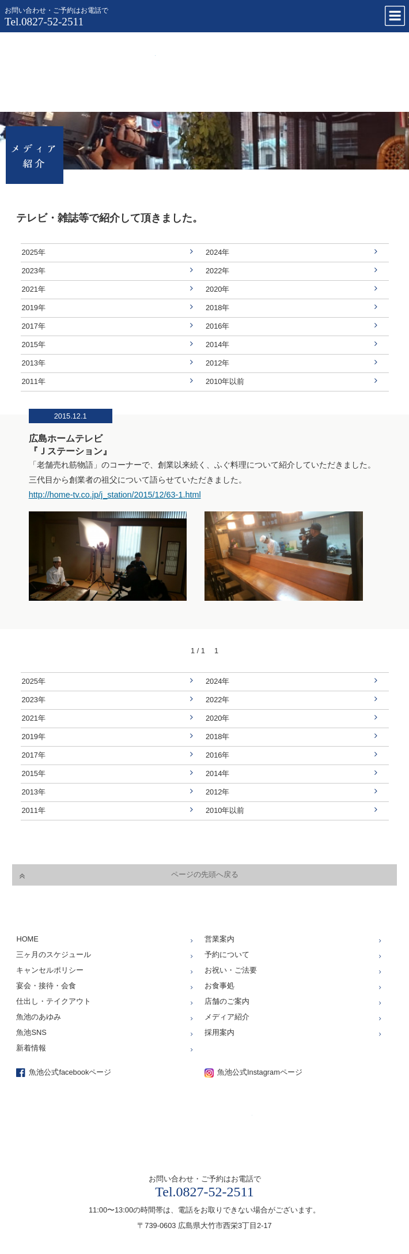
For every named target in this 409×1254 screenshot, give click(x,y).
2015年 (34, 344)
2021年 (34, 289)
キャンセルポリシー (50, 970)
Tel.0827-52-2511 (44, 22)
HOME (27, 939)
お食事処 (219, 985)
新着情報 (31, 1048)
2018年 (217, 307)
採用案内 (219, 1032)
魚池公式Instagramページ (259, 1072)
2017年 (34, 326)
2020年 (217, 289)
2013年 (34, 363)
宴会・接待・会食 (46, 985)
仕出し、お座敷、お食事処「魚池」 (84, 69)
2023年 (34, 270)
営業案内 (219, 939)
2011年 (34, 381)
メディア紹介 (226, 1016)
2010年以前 (225, 381)
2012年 (217, 363)
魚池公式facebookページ (70, 1072)
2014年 (217, 344)
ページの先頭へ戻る (204, 874)
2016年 (217, 326)
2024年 (217, 252)
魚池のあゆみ (38, 1016)
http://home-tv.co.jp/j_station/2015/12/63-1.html (115, 494)
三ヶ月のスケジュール (53, 954)
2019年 (34, 307)
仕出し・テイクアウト (53, 1001)
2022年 (217, 270)
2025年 (34, 252)
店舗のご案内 (226, 1001)
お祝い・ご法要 (230, 970)
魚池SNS (31, 1032)
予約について (226, 954)
